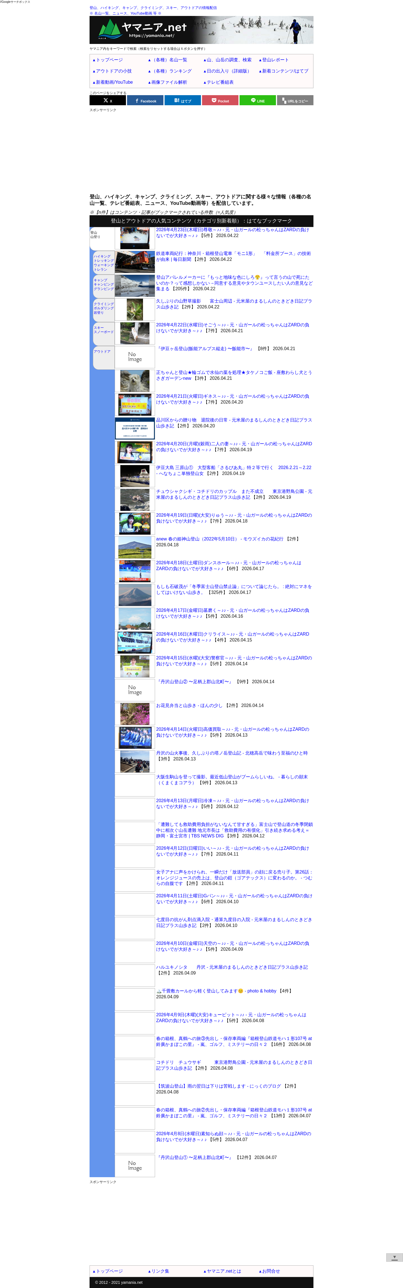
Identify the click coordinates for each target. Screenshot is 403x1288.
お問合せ (271, 1271)
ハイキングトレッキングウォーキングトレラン (104, 262)
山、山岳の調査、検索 (229, 59)
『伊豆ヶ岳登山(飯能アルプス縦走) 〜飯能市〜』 (205, 348)
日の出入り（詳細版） (229, 71)
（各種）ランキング (171, 71)
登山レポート (275, 59)
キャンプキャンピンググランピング (104, 284)
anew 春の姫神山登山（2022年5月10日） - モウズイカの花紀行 (219, 539)
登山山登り (95, 235)
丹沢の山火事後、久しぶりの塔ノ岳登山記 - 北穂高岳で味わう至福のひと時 (232, 753)
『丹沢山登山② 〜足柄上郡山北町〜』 (194, 681)
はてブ (186, 101)
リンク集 (160, 1271)
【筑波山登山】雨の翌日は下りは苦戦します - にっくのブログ (218, 1086)
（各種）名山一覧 (169, 59)
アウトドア (102, 351)
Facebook (148, 101)
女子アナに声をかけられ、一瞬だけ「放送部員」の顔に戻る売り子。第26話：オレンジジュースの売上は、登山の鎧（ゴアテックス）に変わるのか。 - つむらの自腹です (234, 878)
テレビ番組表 (220, 82)
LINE (261, 101)
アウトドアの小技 (114, 71)
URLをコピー (298, 101)
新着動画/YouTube (114, 82)
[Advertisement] (201, 152)
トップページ (109, 59)
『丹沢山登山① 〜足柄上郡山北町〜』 (194, 1157)
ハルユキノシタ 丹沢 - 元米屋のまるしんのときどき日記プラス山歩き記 (232, 967)
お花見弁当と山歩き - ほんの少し (189, 705)
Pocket (223, 101)
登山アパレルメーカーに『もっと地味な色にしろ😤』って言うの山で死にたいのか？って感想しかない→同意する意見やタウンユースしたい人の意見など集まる (234, 283)
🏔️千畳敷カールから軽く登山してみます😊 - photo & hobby (216, 991)
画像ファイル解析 (169, 82)
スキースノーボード (104, 330)
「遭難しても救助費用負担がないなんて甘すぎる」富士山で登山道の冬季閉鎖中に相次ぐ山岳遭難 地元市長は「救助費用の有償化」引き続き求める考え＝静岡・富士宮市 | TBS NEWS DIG (234, 830)
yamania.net (131, 1282)
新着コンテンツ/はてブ (285, 71)
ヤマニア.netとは (224, 1271)
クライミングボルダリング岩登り (104, 308)
